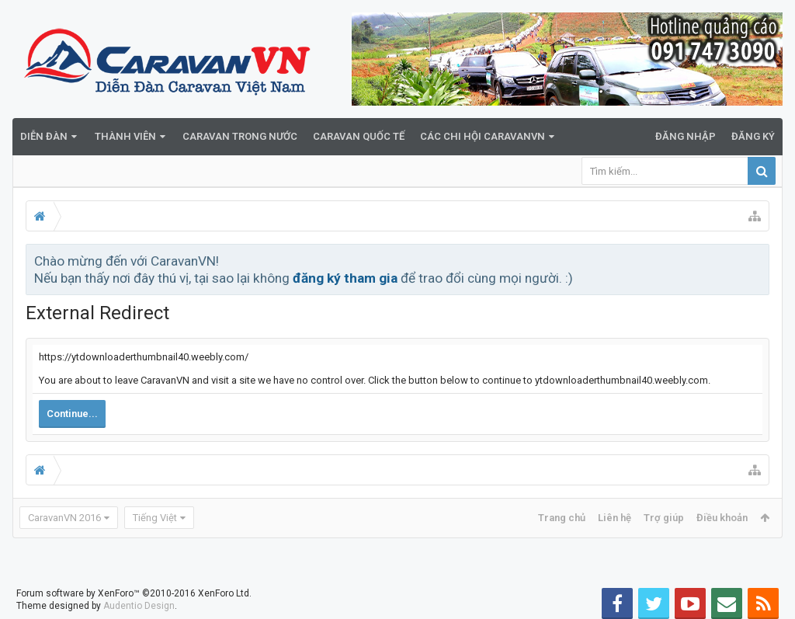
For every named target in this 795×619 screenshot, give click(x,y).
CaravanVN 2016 (64, 517)
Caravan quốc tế (358, 136)
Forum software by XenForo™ (134, 593)
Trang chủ (561, 517)
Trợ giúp (664, 517)
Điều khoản (722, 517)
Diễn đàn (44, 136)
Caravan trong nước (239, 136)
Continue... (72, 413)
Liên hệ (614, 517)
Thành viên (125, 136)
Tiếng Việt (155, 517)
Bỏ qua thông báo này (758, 260)
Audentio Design (139, 605)
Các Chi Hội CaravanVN (482, 136)
